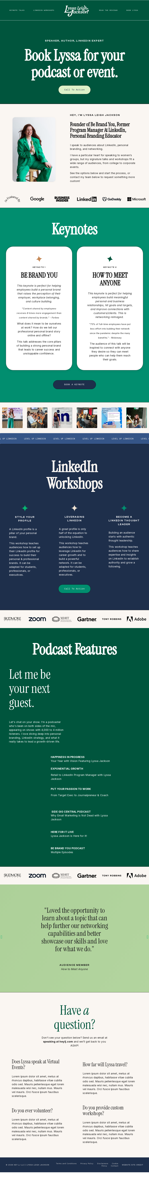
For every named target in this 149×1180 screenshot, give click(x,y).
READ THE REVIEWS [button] (105, 9)
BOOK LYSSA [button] (131, 9)
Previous (1, 941)
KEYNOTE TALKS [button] (17, 9)
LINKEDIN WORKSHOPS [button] (47, 9)
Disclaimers (103, 1171)
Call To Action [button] (74, 90)
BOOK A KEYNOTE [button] (74, 385)
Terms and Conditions (66, 1171)
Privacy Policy (86, 1171)
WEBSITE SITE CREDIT (132, 1173)
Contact (114, 1174)
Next (147, 941)
